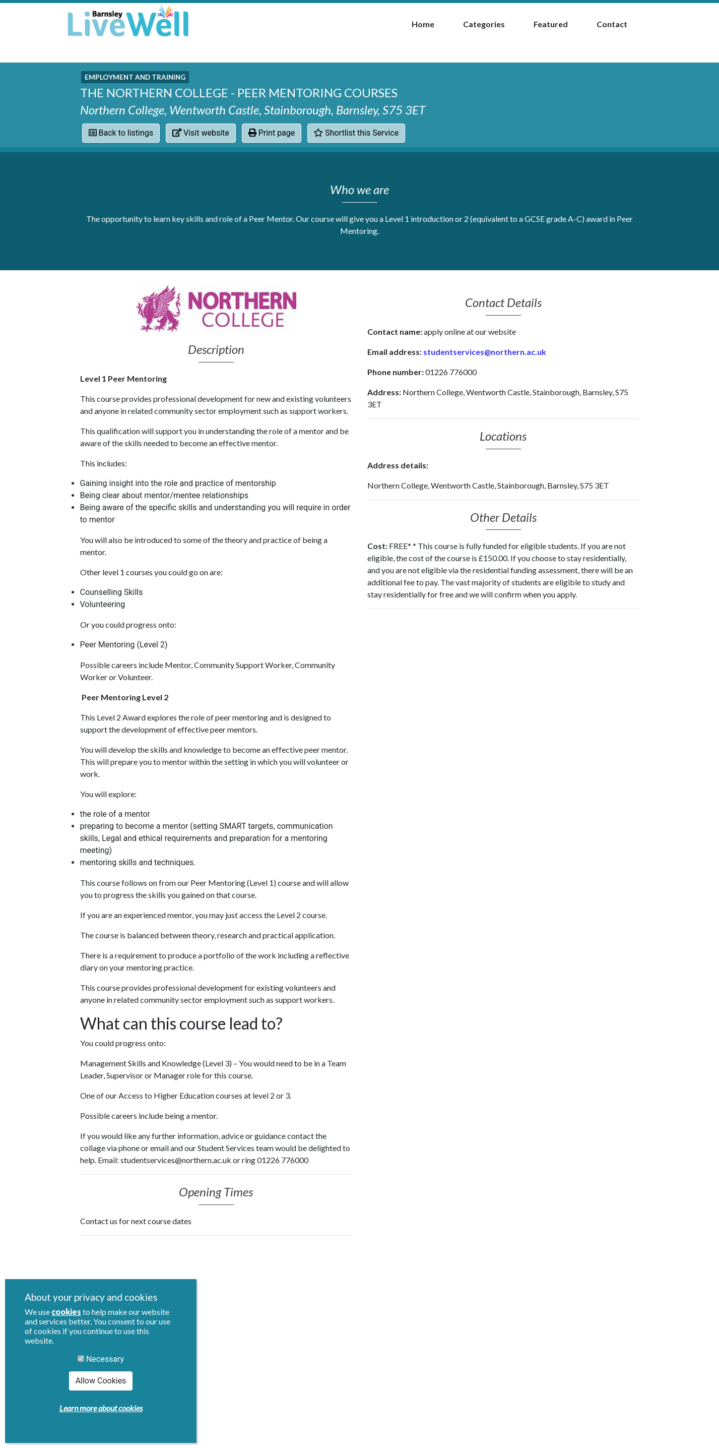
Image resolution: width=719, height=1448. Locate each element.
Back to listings (121, 133)
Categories (484, 24)
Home (423, 24)
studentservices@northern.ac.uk (485, 351)
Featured (551, 24)
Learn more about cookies (101, 1408)
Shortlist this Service (356, 133)
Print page (271, 133)
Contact (612, 24)
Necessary (101, 1359)
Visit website (200, 133)
